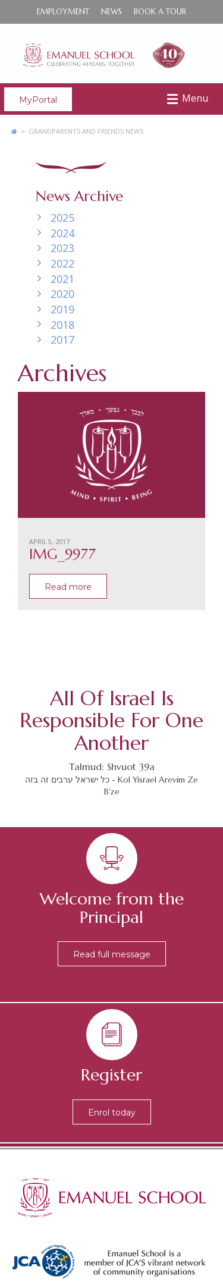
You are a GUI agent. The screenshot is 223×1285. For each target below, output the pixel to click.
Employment (63, 12)
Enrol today (112, 1112)
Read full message (111, 954)
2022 (62, 263)
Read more (68, 587)
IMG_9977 (62, 554)
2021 (62, 279)
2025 (62, 217)
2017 (62, 339)
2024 (62, 233)
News (111, 12)
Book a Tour (160, 12)
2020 (62, 294)
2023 (62, 248)
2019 (62, 309)
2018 (62, 325)
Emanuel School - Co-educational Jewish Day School (111, 53)
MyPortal (38, 100)
